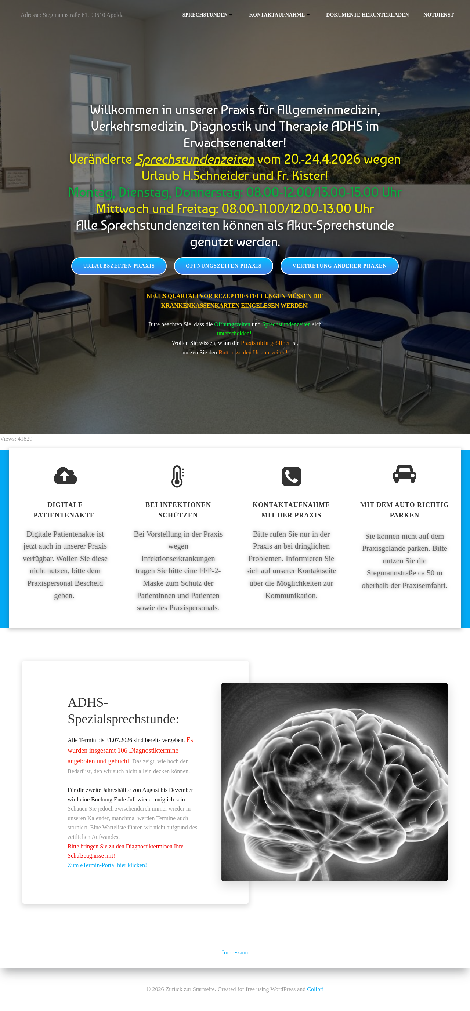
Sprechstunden (208, 15)
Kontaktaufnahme (280, 15)
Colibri (315, 989)
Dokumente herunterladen (367, 15)
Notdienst (439, 15)
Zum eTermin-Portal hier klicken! (107, 865)
